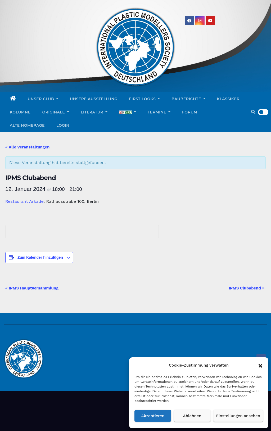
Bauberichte (188, 98)
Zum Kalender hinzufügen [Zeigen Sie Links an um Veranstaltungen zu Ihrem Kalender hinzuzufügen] (40, 257)
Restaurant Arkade (24, 201)
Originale (55, 112)
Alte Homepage (27, 125)
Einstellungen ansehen (238, 416)
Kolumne (20, 112)
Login (62, 125)
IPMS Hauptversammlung (31, 288)
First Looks (144, 98)
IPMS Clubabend (246, 288)
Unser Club (43, 98)
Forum (189, 112)
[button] (260, 365)
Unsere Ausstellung (93, 98)
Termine (159, 112)
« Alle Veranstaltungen (27, 147)
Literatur (94, 112)
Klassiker (228, 98)
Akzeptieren (153, 416)
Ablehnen (192, 416)
